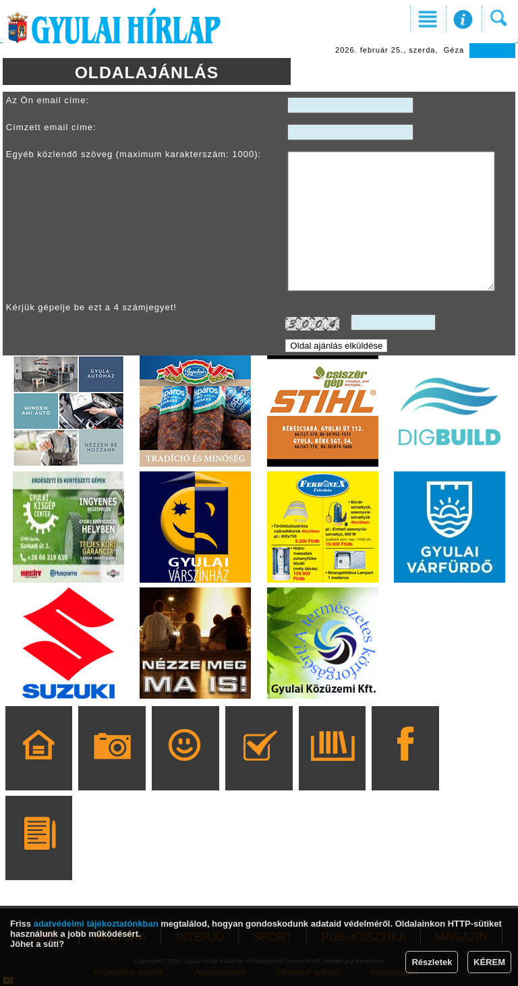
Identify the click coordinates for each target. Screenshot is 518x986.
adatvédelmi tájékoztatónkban (96, 924)
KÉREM (489, 962)
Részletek (431, 962)
